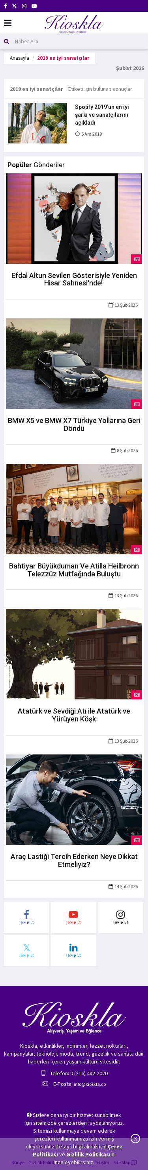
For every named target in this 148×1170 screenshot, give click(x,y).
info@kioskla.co (90, 1084)
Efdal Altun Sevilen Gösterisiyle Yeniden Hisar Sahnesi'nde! (74, 279)
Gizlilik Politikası (88, 1154)
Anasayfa (19, 58)
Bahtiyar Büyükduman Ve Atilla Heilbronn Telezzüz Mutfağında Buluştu (74, 570)
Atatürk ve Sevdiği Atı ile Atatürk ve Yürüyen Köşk (74, 715)
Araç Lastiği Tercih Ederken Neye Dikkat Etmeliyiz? (74, 860)
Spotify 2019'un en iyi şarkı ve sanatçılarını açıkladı (102, 115)
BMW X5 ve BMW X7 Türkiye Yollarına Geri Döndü (74, 424)
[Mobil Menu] (7, 23)
